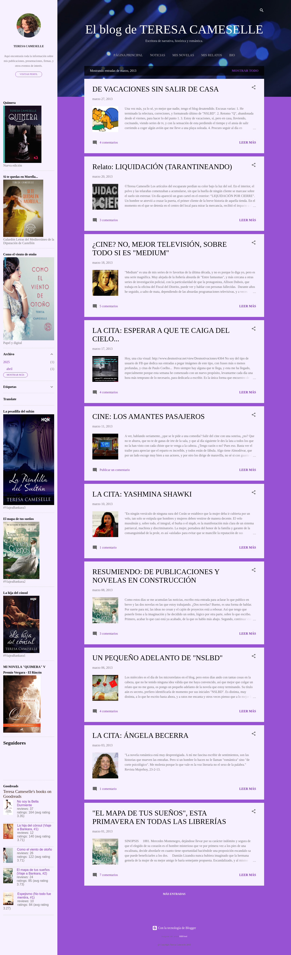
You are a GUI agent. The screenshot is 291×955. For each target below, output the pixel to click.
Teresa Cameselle (29, 46)
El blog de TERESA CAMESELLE (174, 29)
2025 (6, 362)
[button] (253, 88)
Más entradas (174, 894)
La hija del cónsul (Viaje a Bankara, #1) (34, 827)
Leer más (247, 142)
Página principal (128, 55)
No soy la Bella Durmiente (28, 803)
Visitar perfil (29, 74)
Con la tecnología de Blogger (174, 928)
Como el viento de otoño (34, 849)
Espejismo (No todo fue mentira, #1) (34, 895)
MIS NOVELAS (183, 55)
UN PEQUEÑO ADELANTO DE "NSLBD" (157, 658)
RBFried (183, 936)
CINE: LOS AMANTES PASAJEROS (148, 416)
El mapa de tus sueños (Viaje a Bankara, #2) (33, 871)
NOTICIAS (157, 55)
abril (9, 369)
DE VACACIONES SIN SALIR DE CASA (155, 89)
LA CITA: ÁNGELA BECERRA (140, 735)
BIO (232, 55)
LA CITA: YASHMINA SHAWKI (142, 494)
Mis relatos (211, 55)
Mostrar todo (245, 70)
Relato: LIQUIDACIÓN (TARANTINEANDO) (162, 167)
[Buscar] (261, 11)
